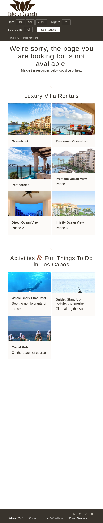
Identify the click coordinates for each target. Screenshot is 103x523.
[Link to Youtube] (92, 514)
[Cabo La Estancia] (43, 8)
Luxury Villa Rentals (51, 96)
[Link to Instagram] (86, 514)
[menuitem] (89, 8)
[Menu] (89, 8)
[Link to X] (74, 514)
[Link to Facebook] (80, 514)
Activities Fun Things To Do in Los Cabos (51, 261)
